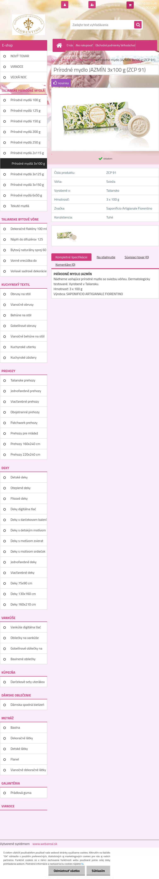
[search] (138, 25)
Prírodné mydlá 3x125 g (27, 174)
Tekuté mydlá (20, 205)
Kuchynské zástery (23, 357)
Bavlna (15, 727)
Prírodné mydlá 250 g (25, 142)
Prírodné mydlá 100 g (25, 99)
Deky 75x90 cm (21, 583)
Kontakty (95, 56)
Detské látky (19, 748)
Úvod (55, 59)
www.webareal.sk (45, 843)
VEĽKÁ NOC (19, 77)
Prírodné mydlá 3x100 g (28, 163)
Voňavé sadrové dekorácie (29, 270)
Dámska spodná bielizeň (27, 704)
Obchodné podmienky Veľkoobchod (115, 45)
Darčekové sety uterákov (28, 681)
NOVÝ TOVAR (20, 55)
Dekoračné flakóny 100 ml (29, 228)
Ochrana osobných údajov (73, 56)
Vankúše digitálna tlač (26, 627)
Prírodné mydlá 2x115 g (27, 152)
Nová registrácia (108, 4)
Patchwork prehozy (24, 422)
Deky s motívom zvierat (27, 540)
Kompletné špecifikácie (71, 257)
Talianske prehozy (23, 380)
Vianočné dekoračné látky (28, 769)
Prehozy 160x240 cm (25, 443)
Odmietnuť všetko (67, 870)
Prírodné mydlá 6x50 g (26, 195)
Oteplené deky (21, 487)
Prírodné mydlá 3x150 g (27, 184)
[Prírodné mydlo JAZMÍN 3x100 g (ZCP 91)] (66, 229)
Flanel (15, 759)
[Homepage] (60, 45)
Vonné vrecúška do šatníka (24, 262)
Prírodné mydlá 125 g (25, 110)
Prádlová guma (21, 792)
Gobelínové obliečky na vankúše (26, 650)
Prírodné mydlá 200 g (25, 131)
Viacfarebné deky (22, 572)
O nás (70, 45)
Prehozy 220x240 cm (25, 454)
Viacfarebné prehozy (25, 401)
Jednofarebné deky (23, 561)
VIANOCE (17, 66)
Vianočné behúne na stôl (28, 336)
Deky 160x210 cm (23, 604)
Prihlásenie (78, 4)
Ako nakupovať (84, 45)
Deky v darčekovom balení (29, 519)
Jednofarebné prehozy (26, 390)
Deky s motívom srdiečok (28, 551)
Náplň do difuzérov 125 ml (27, 241)
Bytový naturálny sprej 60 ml (28, 251)
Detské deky (19, 477)
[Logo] (28, 24)
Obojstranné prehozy (25, 411)
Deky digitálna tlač (23, 508)
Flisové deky (19, 498)
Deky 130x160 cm (23, 593)
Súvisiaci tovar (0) (137, 257)
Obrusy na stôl (21, 293)
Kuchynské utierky (23, 346)
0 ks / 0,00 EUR (146, 3)
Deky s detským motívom (28, 530)
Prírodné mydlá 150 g (25, 121)
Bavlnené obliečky (23, 658)
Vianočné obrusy (22, 304)
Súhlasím (98, 870)
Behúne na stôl (21, 315)
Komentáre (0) (65, 264)
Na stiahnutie (106, 257)
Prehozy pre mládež (24, 433)
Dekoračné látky (22, 738)
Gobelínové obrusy (23, 325)
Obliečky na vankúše (25, 637)
